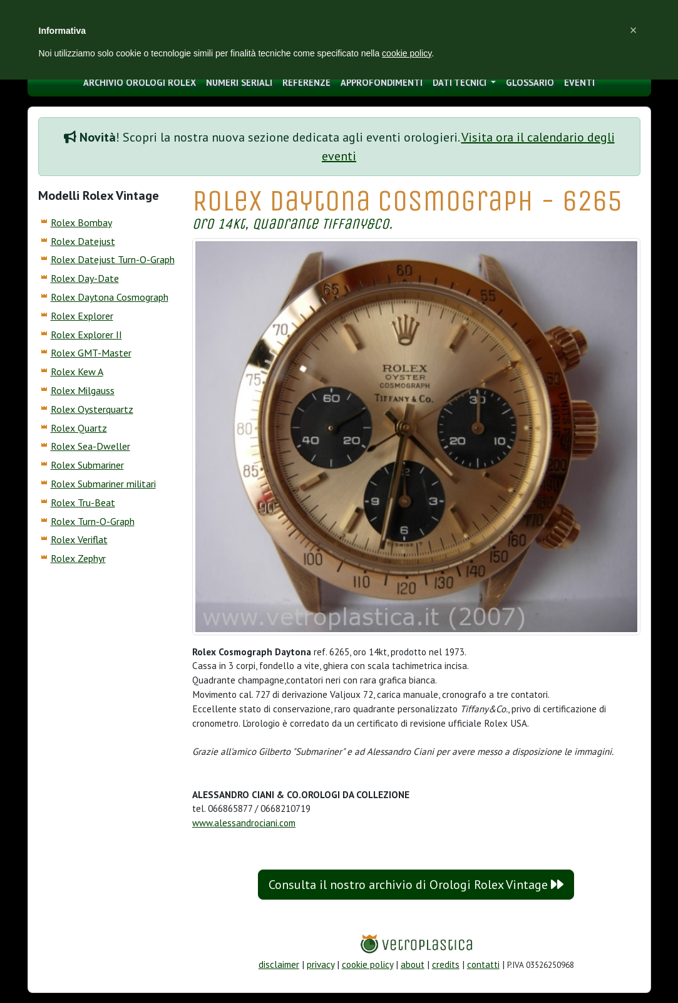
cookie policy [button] (406, 53)
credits (446, 964)
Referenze (306, 82)
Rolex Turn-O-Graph (93, 521)
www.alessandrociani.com (243, 823)
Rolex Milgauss (83, 390)
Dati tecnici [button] (461, 82)
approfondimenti (382, 82)
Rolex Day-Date (85, 278)
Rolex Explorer (82, 315)
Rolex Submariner (87, 465)
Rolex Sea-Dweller (90, 446)
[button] (634, 30)
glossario (530, 82)
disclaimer (279, 964)
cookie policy (367, 964)
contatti (483, 964)
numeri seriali (239, 82)
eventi (579, 82)
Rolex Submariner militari (103, 483)
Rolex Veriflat (79, 539)
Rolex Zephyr (78, 558)
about (412, 964)
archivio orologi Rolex (139, 82)
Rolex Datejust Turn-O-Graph (113, 259)
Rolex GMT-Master (91, 352)
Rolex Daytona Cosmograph (109, 297)
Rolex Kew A (77, 371)
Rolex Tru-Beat (83, 502)
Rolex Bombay (81, 222)
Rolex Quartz (79, 428)
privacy (320, 964)
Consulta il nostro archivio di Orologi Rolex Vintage (416, 884)
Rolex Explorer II (86, 334)
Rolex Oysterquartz (92, 409)
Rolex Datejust (83, 241)
